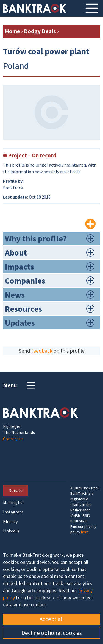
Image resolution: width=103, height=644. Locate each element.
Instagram (13, 512)
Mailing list (13, 502)
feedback (41, 350)
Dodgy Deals (40, 31)
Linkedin (11, 531)
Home (12, 31)
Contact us (13, 438)
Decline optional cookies (51, 633)
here (85, 531)
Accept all (52, 619)
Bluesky (10, 521)
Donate (16, 490)
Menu (19, 385)
